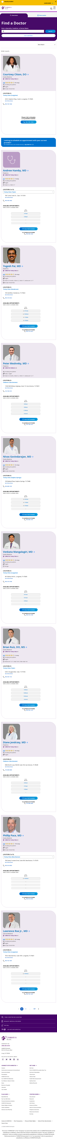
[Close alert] (55, 1)
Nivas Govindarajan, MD (18, 456)
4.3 (4, 465)
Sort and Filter (28, 35)
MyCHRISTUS (29, 144)
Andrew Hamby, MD (16, 170)
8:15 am (26, 311)
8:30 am (26, 404)
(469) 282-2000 (5, 1045)
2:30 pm (26, 320)
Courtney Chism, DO (16, 74)
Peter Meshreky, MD (16, 363)
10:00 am (26, 314)
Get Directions (9, 101)
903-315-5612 (8, 298)
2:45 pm (26, 789)
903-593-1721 (8, 676)
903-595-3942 (8, 200)
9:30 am (26, 601)
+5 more (26, 413)
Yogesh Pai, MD (13, 266)
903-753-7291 (8, 960)
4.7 (4, 178)
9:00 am (26, 407)
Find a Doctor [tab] (14, 15)
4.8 (4, 82)
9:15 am (26, 597)
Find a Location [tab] (41, 15)
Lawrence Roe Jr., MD (16, 931)
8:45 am (26, 499)
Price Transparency (18, 1121)
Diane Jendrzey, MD (15, 742)
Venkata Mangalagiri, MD (19, 551)
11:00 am (26, 410)
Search (50, 31)
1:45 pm (26, 317)
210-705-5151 (8, 391)
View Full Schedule (28, 229)
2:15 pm (26, 213)
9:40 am (26, 689)
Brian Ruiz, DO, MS (15, 647)
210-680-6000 (8, 770)
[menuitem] (9, 2)
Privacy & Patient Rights (30, 1121)
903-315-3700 (8, 581)
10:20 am (26, 696)
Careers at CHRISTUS (6, 1121)
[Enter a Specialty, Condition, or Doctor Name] (22, 31)
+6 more (26, 699)
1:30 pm (26, 502)
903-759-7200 (8, 104)
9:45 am (26, 783)
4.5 (4, 655)
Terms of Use (4, 1123)
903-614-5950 (8, 865)
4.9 (4, 274)
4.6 (4, 560)
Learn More (47, 3)
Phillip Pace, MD (13, 835)
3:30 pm (26, 216)
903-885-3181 (8, 486)
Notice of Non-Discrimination (44, 1121)
